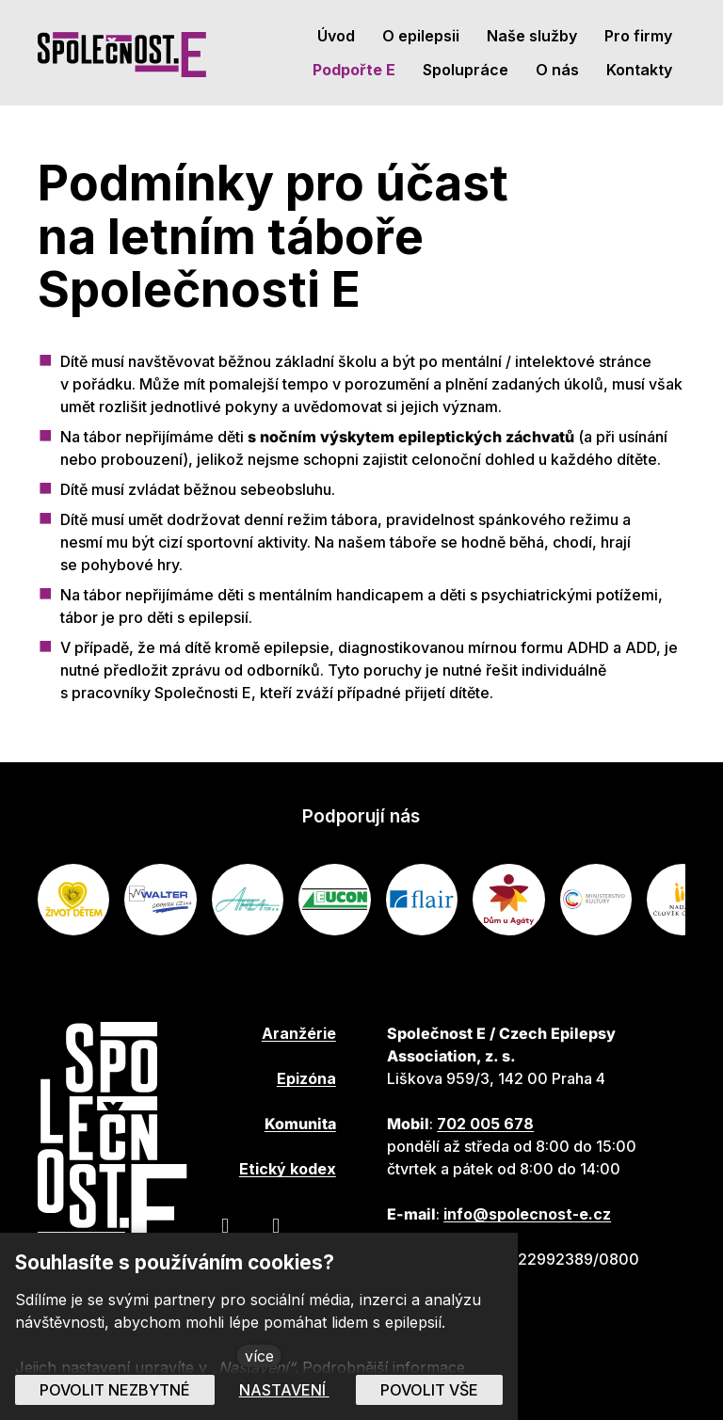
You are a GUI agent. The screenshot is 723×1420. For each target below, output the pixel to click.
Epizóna (306, 1078)
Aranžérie (299, 1033)
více (259, 1356)
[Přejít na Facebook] (225, 1225)
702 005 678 (485, 1123)
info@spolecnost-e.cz (527, 1214)
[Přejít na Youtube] (275, 1225)
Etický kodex (287, 1168)
